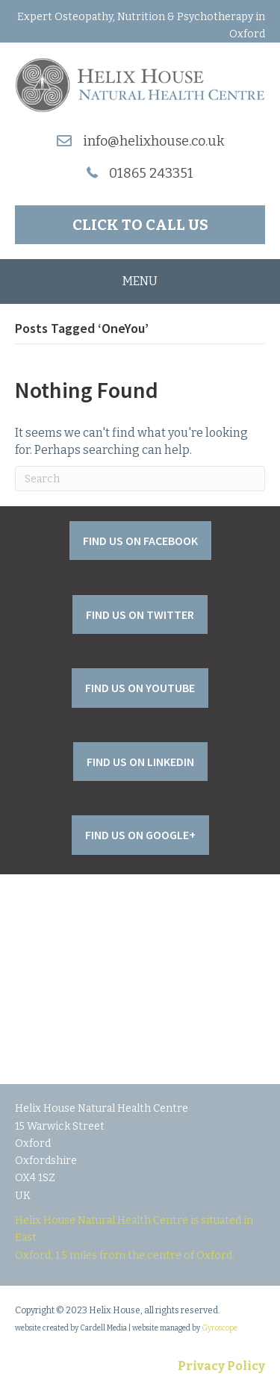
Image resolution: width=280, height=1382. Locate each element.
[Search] (140, 478)
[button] (140, 224)
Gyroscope (219, 1328)
